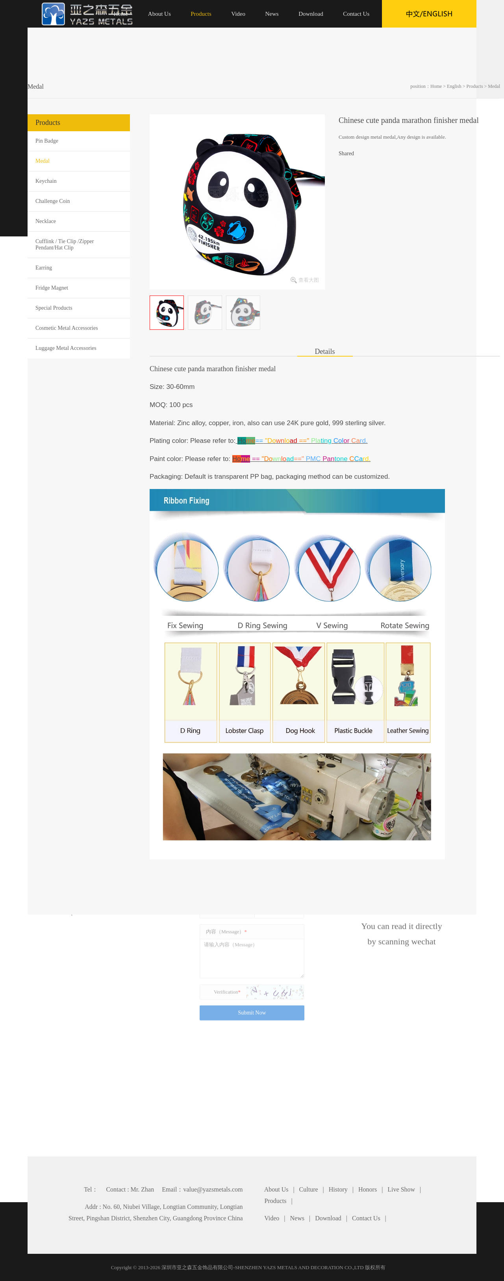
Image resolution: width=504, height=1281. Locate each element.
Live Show (401, 1189)
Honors (367, 1189)
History (338, 1189)
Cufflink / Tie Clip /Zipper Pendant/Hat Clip (64, 244)
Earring (43, 268)
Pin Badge (46, 141)
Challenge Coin (52, 201)
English (454, 86)
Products (475, 86)
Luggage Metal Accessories (65, 348)
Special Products (53, 308)
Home (436, 86)
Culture (308, 1189)
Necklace (45, 221)
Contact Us (366, 1218)
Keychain (46, 181)
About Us (276, 1189)
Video (271, 1218)
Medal (494, 86)
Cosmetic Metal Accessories (66, 328)
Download (328, 1218)
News (297, 1218)
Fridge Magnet (51, 288)
